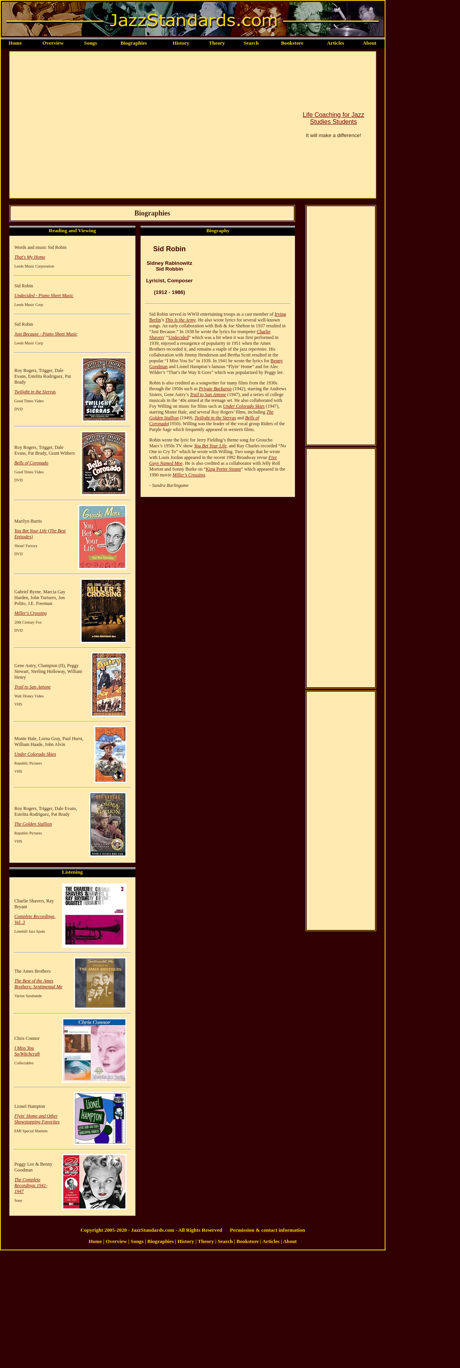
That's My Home (29, 257)
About (370, 43)
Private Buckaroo (215, 388)
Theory (217, 43)
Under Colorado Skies (35, 754)
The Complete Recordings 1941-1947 (30, 1185)
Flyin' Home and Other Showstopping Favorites (36, 1119)
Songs (90, 43)
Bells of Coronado (31, 463)
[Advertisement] (73, 125)
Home (15, 43)
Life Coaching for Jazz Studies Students (333, 118)
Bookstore (292, 43)
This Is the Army (180, 320)
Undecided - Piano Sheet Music (43, 295)
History (181, 43)
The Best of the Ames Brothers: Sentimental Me (38, 983)
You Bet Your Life (210, 445)
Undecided (178, 337)
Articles (335, 43)
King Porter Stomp (223, 469)
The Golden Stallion (33, 824)
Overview (53, 43)
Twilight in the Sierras (35, 392)
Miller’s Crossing (188, 475)
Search (251, 43)
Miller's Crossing (30, 613)
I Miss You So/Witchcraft (27, 1051)
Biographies (133, 43)
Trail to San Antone (32, 687)
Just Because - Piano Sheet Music (45, 334)
